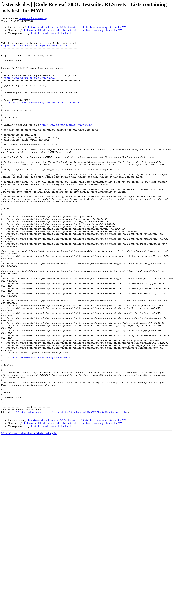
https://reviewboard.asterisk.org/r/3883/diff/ (41, 421)
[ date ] (35, 33)
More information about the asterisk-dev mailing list (29, 508)
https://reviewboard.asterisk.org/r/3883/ (30, 85)
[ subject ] (55, 33)
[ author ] (66, 33)
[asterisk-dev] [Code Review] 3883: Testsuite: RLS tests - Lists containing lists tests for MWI (78, 27)
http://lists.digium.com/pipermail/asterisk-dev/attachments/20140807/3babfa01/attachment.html (68, 486)
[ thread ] (44, 33)
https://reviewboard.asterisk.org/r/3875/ (66, 142)
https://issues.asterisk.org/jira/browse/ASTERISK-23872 (44, 115)
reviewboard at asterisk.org (33, 18)
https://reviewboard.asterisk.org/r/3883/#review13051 (35, 47)
